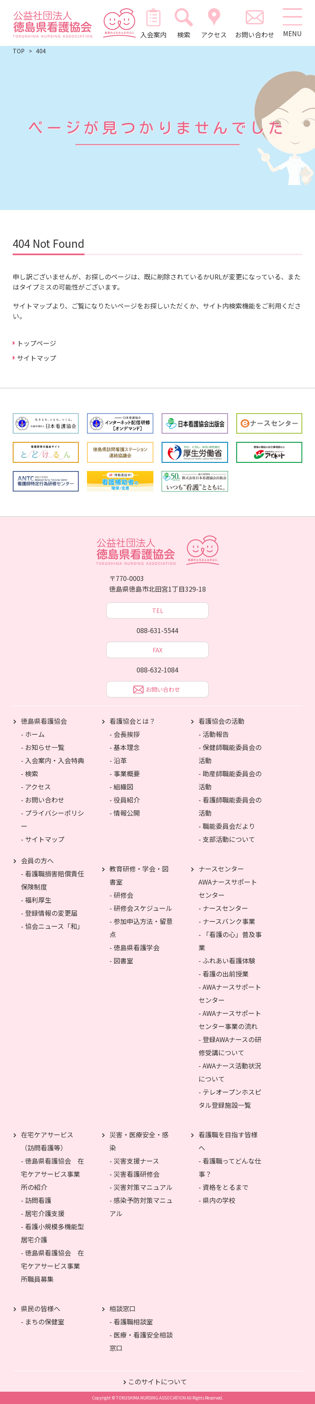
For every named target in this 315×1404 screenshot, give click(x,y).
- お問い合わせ (42, 800)
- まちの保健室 (42, 1321)
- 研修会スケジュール (141, 908)
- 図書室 (121, 960)
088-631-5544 (157, 630)
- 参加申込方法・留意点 (141, 927)
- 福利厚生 (36, 900)
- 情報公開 (125, 813)
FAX (157, 650)
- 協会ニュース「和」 (52, 926)
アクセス (213, 23)
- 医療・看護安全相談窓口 (141, 1341)
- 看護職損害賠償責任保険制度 (52, 880)
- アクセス (36, 786)
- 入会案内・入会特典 (52, 760)
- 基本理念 (125, 747)
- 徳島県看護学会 (135, 947)
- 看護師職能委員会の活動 (230, 806)
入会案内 (152, 23)
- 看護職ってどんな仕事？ (230, 1167)
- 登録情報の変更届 (49, 913)
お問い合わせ (254, 23)
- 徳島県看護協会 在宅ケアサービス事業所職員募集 (52, 1266)
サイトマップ (36, 358)
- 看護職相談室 (131, 1321)
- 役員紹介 (125, 800)
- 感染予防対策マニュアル (141, 1206)
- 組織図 (121, 786)
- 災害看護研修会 (135, 1174)
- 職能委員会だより (227, 826)
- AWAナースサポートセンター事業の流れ (230, 1019)
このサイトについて (157, 1381)
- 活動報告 (214, 734)
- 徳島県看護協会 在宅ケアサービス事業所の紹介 (52, 1174)
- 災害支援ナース (134, 1161)
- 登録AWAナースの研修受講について (230, 1045)
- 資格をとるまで (224, 1187)
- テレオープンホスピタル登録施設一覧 (230, 1098)
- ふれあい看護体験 (227, 960)
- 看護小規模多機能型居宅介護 (52, 1232)
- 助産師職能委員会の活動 (230, 779)
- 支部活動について (227, 839)
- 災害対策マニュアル (141, 1187)
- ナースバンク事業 (227, 921)
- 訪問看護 (36, 1200)
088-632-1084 (157, 669)
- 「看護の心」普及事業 (230, 940)
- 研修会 (121, 895)
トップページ (36, 343)
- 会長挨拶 (125, 734)
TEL (157, 610)
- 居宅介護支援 (42, 1213)
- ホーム (33, 734)
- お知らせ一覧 (42, 747)
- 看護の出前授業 (224, 974)
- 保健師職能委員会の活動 (230, 753)
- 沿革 (118, 760)
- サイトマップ (42, 839)
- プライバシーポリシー (52, 819)
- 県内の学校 (217, 1200)
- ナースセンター (223, 908)
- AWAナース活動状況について (230, 1072)
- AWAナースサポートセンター (230, 993)
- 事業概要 (125, 773)
